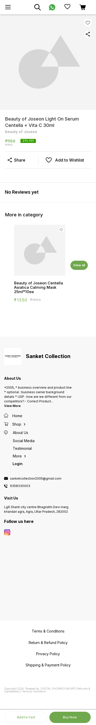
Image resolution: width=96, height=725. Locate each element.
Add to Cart (26, 717)
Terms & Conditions (34, 691)
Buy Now (70, 717)
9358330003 (20, 486)
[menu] (8, 7)
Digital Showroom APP (58, 688)
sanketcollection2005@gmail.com (35, 478)
